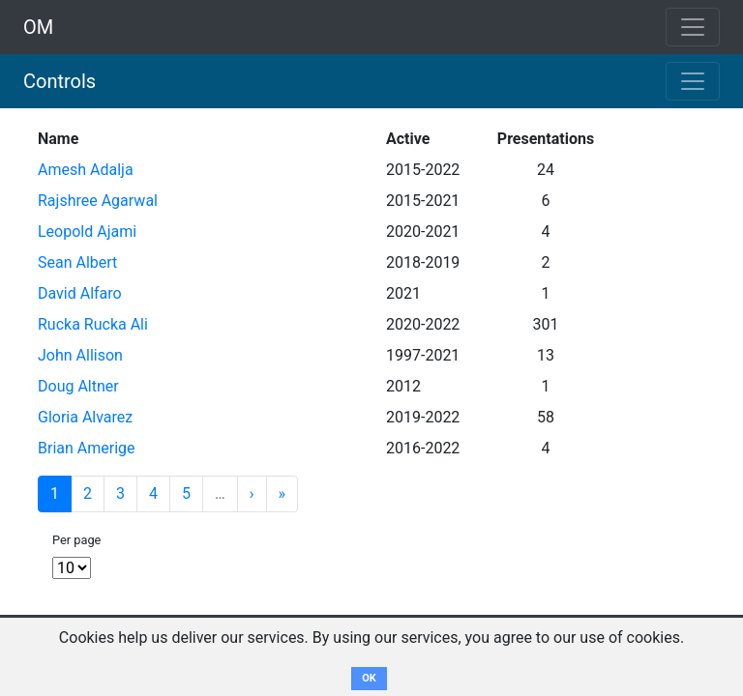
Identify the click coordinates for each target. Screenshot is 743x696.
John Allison (80, 355)
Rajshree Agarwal (98, 200)
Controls (59, 81)
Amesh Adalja (86, 169)
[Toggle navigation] (693, 81)
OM (38, 27)
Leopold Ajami (87, 231)
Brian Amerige (86, 448)
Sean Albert (77, 262)
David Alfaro (80, 293)
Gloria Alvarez (85, 417)
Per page (76, 540)
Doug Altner (78, 386)
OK (369, 678)
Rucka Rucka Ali (93, 324)
